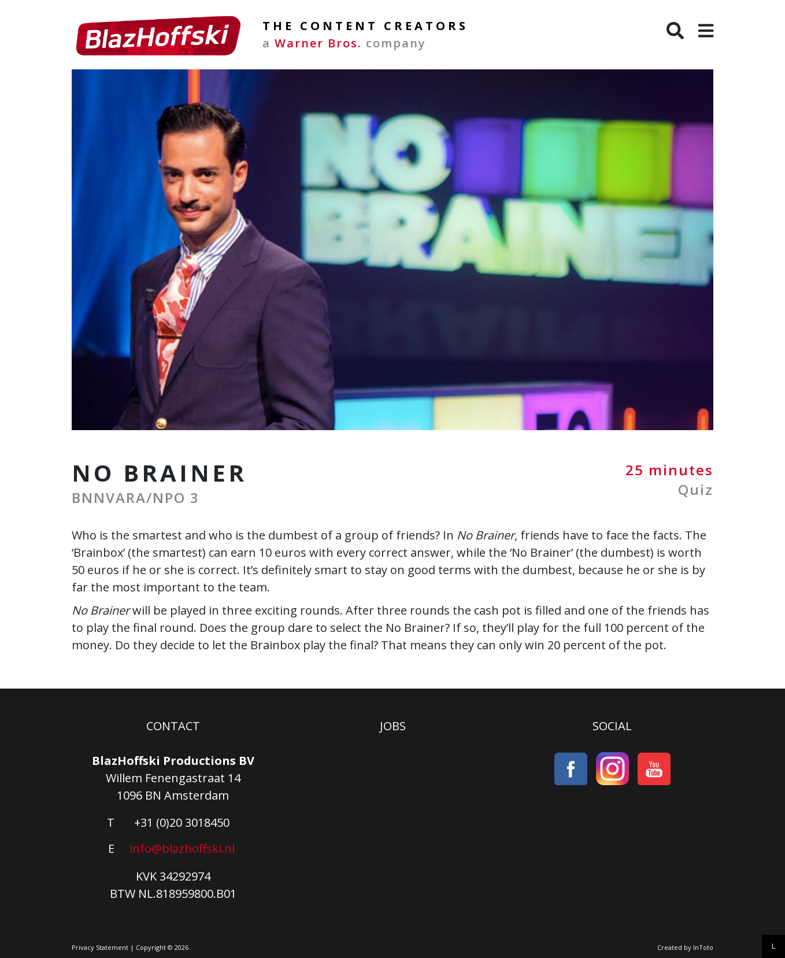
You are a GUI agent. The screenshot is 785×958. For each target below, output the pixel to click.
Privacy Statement (100, 947)
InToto (703, 947)
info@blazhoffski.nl (182, 848)
